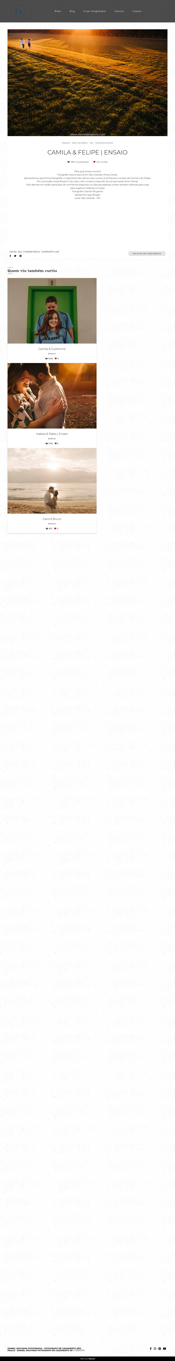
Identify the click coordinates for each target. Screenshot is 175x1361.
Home (58, 11)
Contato (137, 11)
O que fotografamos (95, 11)
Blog (72, 11)
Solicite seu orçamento (147, 1258)
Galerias (119, 11)
